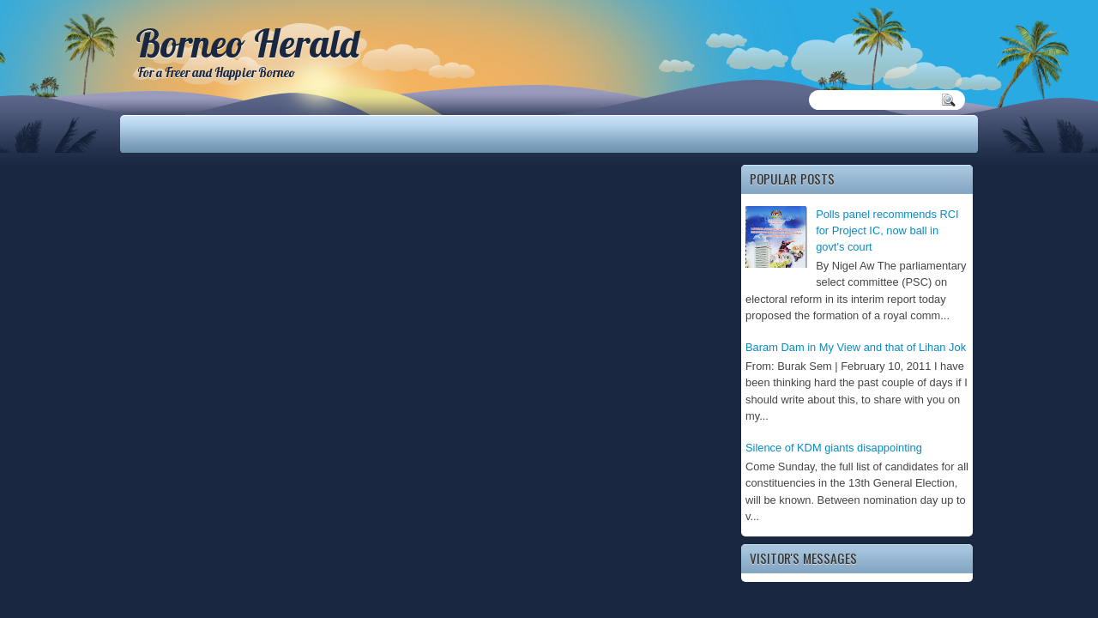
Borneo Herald (247, 43)
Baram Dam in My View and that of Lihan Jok (855, 347)
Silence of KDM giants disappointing (833, 447)
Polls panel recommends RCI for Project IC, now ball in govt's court (887, 231)
